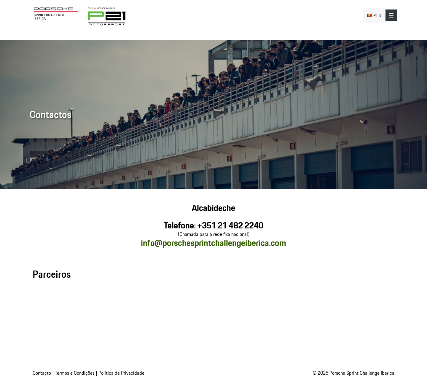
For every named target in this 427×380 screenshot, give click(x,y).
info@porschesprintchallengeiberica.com (213, 242)
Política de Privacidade (121, 372)
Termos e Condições (75, 372)
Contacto (42, 372)
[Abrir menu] (391, 15)
